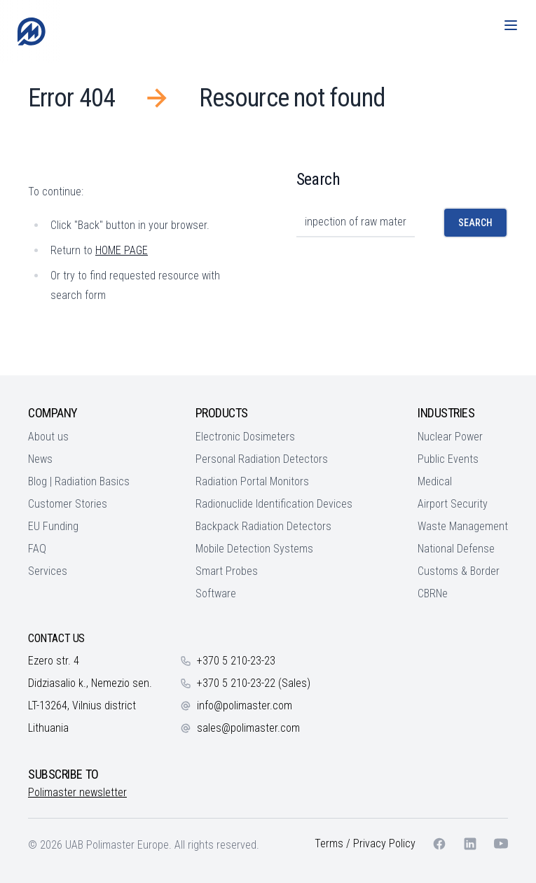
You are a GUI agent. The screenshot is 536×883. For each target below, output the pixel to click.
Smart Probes (226, 571)
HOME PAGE (121, 250)
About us (48, 436)
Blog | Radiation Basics (79, 481)
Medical (435, 481)
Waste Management (463, 526)
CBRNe (433, 593)
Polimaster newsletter (77, 792)
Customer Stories (67, 503)
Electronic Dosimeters (245, 436)
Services (47, 571)
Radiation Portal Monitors (252, 481)
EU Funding (53, 526)
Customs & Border (459, 571)
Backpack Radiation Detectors (263, 526)
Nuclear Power (450, 436)
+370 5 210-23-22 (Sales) (253, 683)
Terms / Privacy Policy (365, 843)
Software (215, 593)
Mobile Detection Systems (254, 548)
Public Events (448, 459)
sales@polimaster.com (248, 728)
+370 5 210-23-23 (236, 660)
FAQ (37, 548)
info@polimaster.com (244, 705)
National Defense (456, 548)
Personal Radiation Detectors (261, 459)
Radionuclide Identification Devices (273, 503)
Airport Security (453, 503)
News (40, 459)
